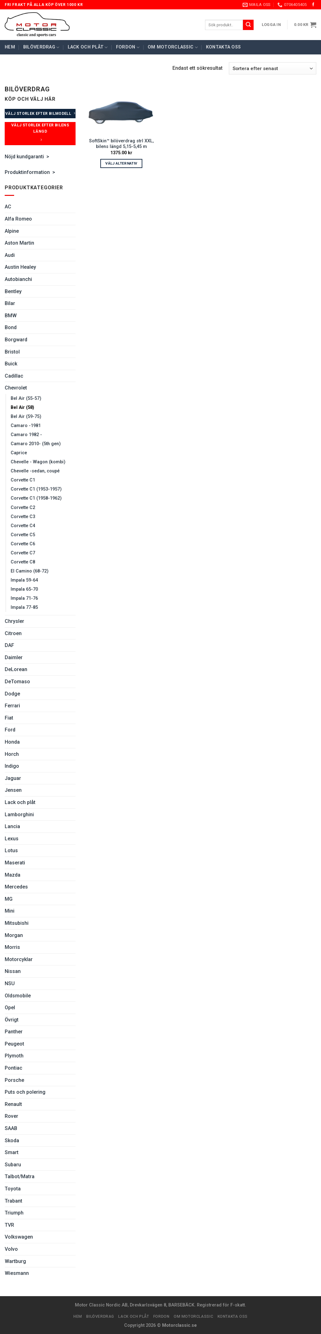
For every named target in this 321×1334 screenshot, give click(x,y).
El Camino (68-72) (30, 571)
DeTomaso (17, 682)
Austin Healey (20, 267)
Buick (11, 364)
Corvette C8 (23, 562)
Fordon (127, 47)
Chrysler (14, 621)
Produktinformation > (30, 172)
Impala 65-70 (24, 589)
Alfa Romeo (18, 219)
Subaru (13, 1165)
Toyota (13, 1189)
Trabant (13, 1201)
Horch (12, 754)
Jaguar (13, 778)
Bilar (10, 303)
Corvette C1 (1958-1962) (36, 498)
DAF (9, 645)
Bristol (12, 352)
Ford (10, 730)
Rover (11, 1116)
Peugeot (14, 1044)
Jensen (13, 790)
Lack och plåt (88, 47)
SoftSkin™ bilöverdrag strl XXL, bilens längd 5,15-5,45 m (121, 144)
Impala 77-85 (24, 607)
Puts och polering (25, 1092)
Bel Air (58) (22, 407)
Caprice (19, 453)
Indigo (12, 766)
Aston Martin (19, 243)
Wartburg (15, 1261)
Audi (10, 255)
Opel (10, 1008)
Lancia (12, 826)
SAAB (11, 1128)
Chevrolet (16, 388)
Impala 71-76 (24, 598)
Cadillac (14, 376)
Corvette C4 (23, 525)
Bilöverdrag (41, 47)
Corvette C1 (23, 480)
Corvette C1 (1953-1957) (36, 489)
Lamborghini (19, 814)
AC (8, 207)
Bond (11, 327)
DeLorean (16, 669)
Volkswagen (19, 1237)
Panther (14, 1032)
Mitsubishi (17, 923)
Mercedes (16, 887)
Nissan (13, 971)
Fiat (9, 718)
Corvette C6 (23, 544)
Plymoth (14, 1056)
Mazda (12, 875)
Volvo (11, 1249)
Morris (12, 947)
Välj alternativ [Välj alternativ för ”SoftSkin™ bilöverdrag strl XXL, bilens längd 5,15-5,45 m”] (121, 163)
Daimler (14, 657)
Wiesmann (17, 1273)
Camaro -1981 (26, 425)
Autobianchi (18, 279)
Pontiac (13, 1068)
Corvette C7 (23, 553)
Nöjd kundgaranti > (27, 157)
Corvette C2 (23, 507)
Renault (13, 1104)
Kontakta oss (223, 47)
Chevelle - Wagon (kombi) (38, 462)
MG (9, 899)
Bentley (13, 291)
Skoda (12, 1140)
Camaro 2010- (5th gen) (36, 443)
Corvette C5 (23, 534)
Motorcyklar (19, 959)
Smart (11, 1152)
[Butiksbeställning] (272, 68)
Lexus (11, 839)
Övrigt (11, 1020)
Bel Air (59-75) (26, 416)
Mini (9, 911)
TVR (9, 1225)
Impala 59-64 (24, 580)
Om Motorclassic (173, 47)
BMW (11, 315)
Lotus (11, 850)
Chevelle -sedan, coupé (35, 471)
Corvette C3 (23, 516)
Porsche (14, 1080)
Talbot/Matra (19, 1176)
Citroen (13, 633)
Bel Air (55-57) (26, 398)
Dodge (12, 694)
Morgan (14, 935)
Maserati (15, 863)
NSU (10, 983)
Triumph (14, 1213)
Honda (12, 742)
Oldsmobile (18, 996)
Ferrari (12, 706)
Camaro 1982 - (26, 434)
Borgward (16, 340)
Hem (10, 47)
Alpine (12, 231)
